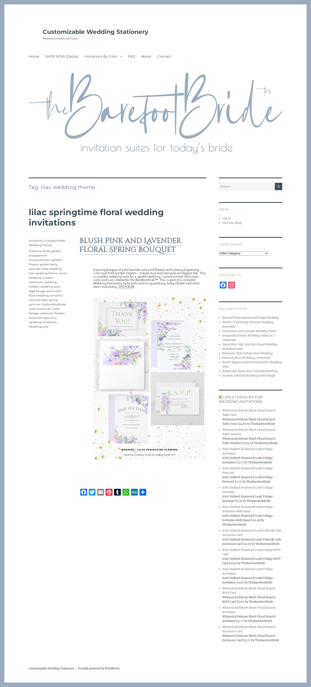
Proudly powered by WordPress (99, 668)
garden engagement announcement (45, 255)
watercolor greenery (42, 317)
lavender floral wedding (45, 268)
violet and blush (40, 308)
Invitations (36, 240)
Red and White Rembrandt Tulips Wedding (250, 318)
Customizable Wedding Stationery (95, 31)
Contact (164, 56)
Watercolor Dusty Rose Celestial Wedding (249, 371)
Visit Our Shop (231, 223)
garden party (49, 264)
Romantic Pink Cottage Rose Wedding (247, 353)
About (146, 56)
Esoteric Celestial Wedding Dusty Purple (249, 375)
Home (34, 56)
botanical (35, 251)
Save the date (38, 300)
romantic (56, 295)
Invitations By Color (101, 56)
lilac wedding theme (43, 273)
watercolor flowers (52, 313)
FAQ (131, 56)
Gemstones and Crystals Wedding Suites (249, 331)
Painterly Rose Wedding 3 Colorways (246, 358)
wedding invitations (42, 322)
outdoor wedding (41, 286)
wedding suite (39, 326)
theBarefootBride (54, 304)
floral (46, 251)
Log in (226, 218)
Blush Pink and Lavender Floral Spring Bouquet (130, 245)
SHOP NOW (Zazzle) (62, 56)
